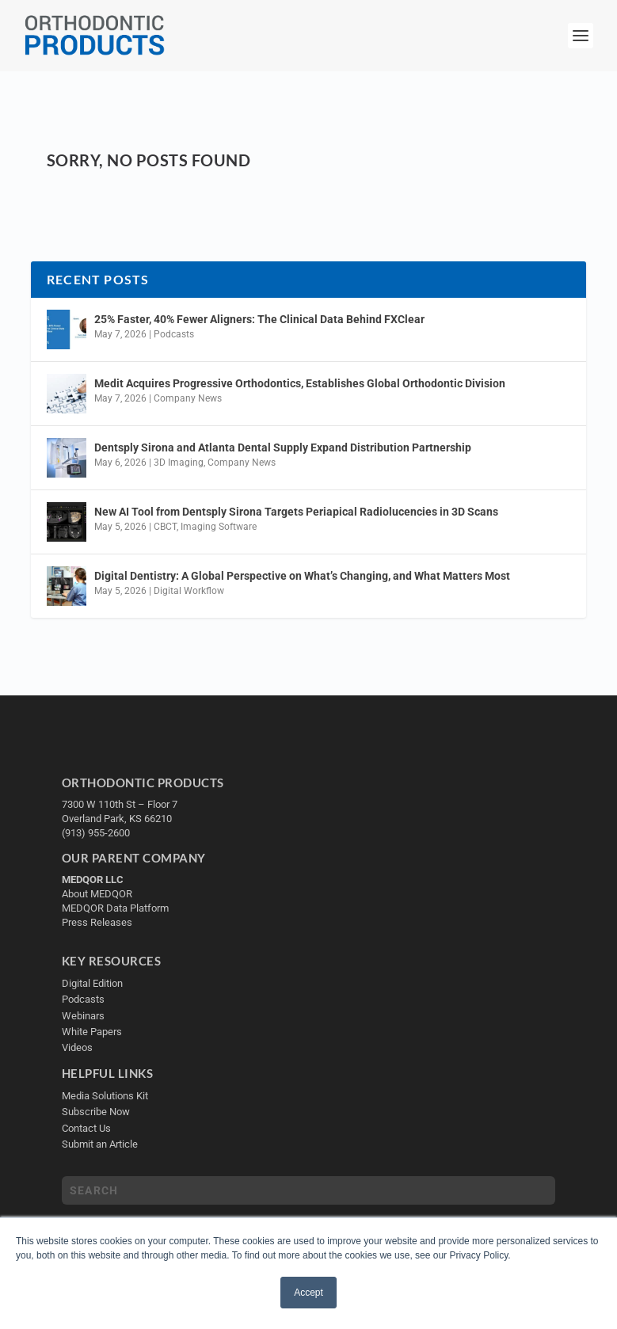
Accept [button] (308, 1292)
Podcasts (174, 334)
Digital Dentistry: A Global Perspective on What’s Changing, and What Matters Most (302, 575)
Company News (188, 398)
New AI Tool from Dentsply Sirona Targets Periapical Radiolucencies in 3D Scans (296, 511)
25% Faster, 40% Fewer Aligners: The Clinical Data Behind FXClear (259, 319)
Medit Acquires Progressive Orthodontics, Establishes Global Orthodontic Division (299, 383)
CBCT (165, 526)
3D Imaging (179, 462)
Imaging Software (219, 526)
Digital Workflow (189, 590)
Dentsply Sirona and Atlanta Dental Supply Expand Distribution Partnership (282, 447)
